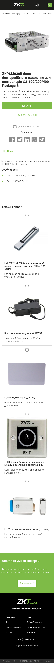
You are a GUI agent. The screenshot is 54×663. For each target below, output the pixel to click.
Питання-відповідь (14, 627)
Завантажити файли (36, 627)
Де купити (27, 105)
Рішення (30, 617)
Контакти (31, 632)
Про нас (9, 632)
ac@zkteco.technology (27, 645)
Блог (8, 622)
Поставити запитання (27, 114)
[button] (27, 583)
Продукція (10, 617)
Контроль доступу (13, 14)
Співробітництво (34, 622)
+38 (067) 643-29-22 (27, 639)
